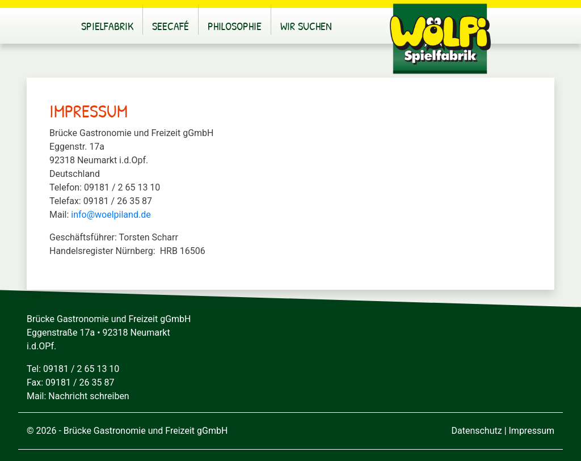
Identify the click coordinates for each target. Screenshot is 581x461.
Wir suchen (306, 25)
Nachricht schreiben (88, 396)
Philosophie (235, 25)
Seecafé (170, 25)
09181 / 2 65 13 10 (81, 368)
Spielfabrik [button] (107, 25)
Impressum (532, 430)
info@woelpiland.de (110, 214)
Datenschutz (476, 430)
